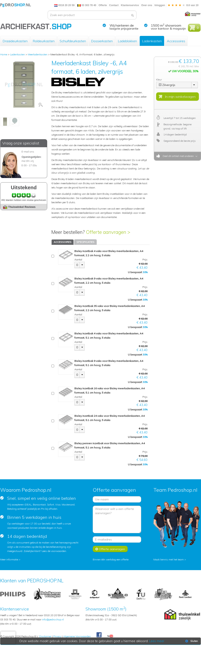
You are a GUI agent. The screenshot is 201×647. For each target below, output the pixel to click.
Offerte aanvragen (110, 549)
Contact (114, 5)
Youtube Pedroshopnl (110, 636)
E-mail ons (27, 151)
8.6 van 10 (182, 5)
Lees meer (156, 641)
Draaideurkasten (15, 41)
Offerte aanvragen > (108, 232)
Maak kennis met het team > (169, 559)
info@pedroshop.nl (53, 619)
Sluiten (191, 641)
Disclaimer (45, 636)
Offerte (103, 5)
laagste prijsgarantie (124, 28)
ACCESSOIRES (62, 242)
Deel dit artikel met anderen (177, 156)
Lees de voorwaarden (54, 551)
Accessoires (176, 41)
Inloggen (159, 5)
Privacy (57, 636)
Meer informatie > (10, 559)
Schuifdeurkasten (73, 41)
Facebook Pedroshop (99, 635)
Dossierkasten (102, 41)
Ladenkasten (152, 41)
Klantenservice (130, 5)
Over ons (146, 5)
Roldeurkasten (44, 41)
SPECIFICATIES (85, 242)
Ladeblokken (127, 41)
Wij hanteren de (122, 25)
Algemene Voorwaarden (77, 636)
